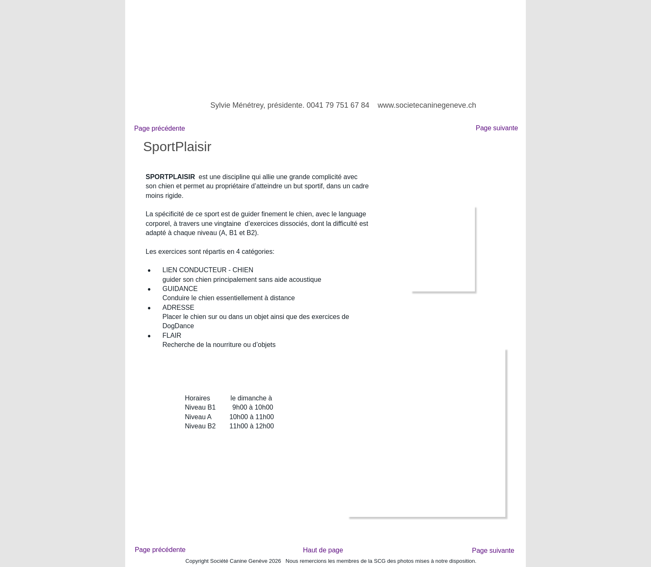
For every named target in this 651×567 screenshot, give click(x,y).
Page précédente (158, 128)
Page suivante (499, 128)
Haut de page (323, 550)
